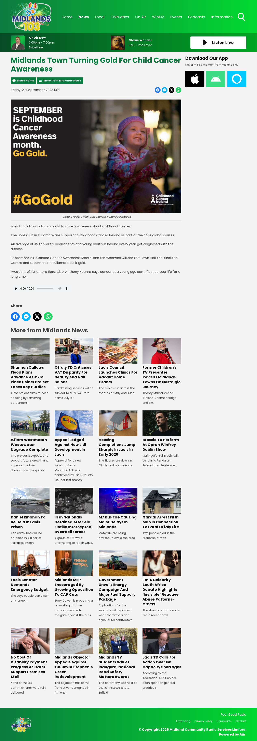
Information (222, 16)
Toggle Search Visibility (241, 17)
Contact (241, 721)
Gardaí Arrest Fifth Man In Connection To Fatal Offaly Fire (162, 508)
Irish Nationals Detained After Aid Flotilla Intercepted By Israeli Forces (74, 511)
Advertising (183, 721)
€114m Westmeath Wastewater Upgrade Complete (30, 431)
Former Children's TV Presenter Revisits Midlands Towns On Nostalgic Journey (162, 363)
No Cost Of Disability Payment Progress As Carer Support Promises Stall (30, 653)
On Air (140, 16)
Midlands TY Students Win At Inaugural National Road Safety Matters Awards (118, 653)
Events (176, 16)
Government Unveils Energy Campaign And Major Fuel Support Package (118, 576)
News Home (25, 80)
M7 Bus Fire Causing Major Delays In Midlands (118, 508)
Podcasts (196, 16)
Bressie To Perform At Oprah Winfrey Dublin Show (162, 431)
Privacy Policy (203, 721)
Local (99, 16)
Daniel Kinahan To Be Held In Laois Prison (30, 508)
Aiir (242, 734)
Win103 (158, 16)
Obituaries (119, 16)
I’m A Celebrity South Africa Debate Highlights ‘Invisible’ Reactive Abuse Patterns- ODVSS (162, 578)
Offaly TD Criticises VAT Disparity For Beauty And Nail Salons (74, 361)
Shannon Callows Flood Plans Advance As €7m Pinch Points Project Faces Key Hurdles (30, 363)
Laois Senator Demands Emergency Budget (30, 571)
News (84, 16)
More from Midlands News (62, 80)
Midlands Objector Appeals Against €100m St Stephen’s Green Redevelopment (74, 653)
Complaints (224, 721)
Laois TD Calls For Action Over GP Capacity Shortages (162, 648)
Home (67, 16)
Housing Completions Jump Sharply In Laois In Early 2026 (118, 433)
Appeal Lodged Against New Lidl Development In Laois (74, 433)
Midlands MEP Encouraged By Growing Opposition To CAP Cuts (74, 573)
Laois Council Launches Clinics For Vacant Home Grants (118, 361)
